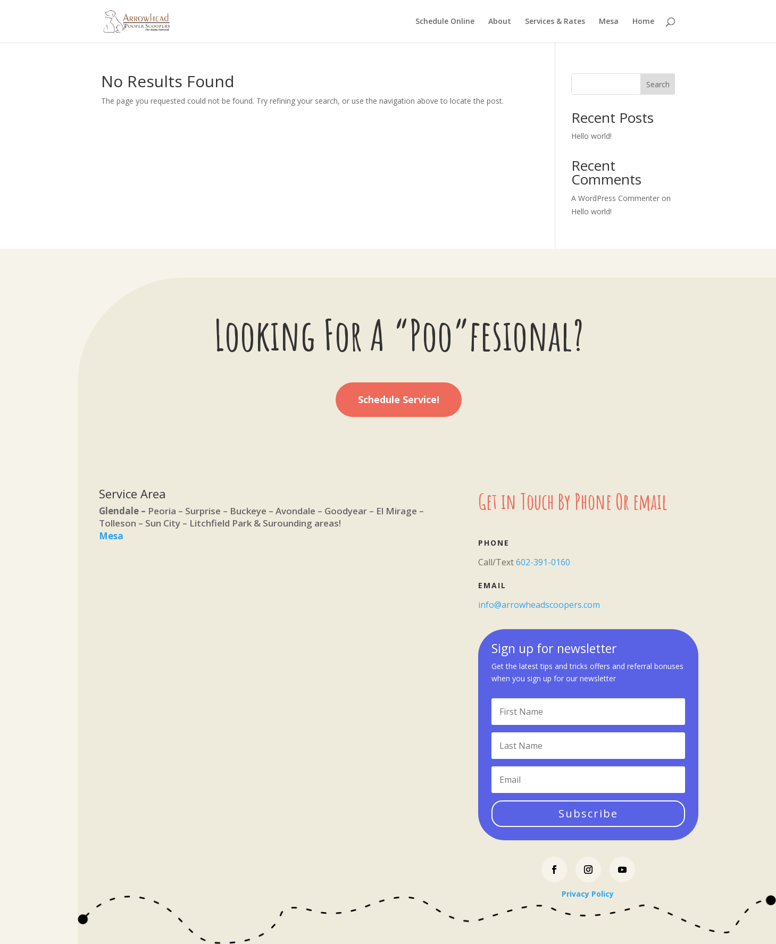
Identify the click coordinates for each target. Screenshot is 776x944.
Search (658, 84)
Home (643, 22)
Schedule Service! (398, 399)
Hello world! (591, 136)
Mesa (609, 22)
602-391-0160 (543, 562)
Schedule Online (444, 22)
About (499, 22)
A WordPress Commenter (615, 198)
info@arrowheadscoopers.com (539, 605)
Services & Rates (555, 22)
